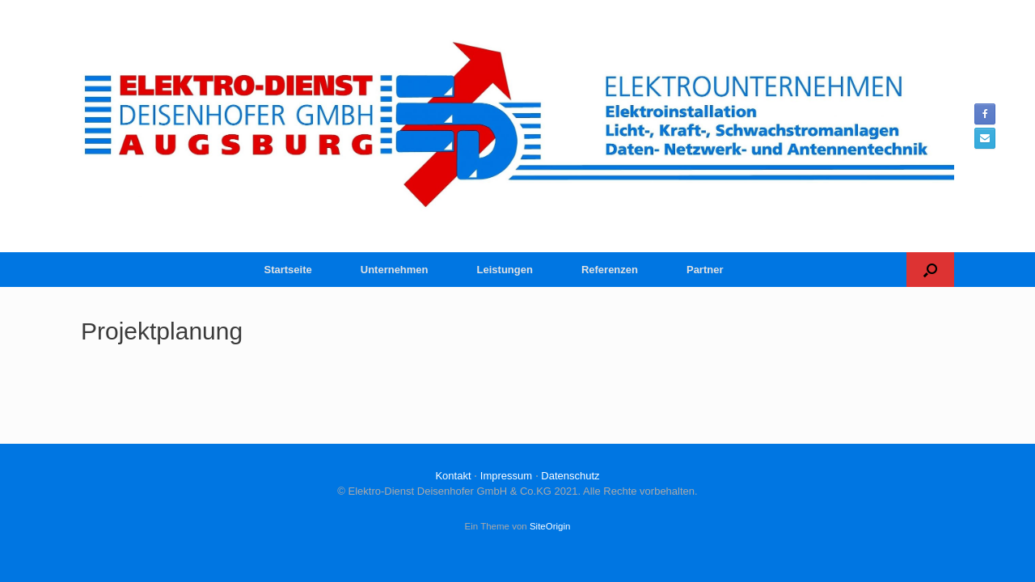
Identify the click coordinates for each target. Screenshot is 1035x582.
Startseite (288, 270)
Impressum (506, 476)
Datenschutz (570, 476)
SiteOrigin (550, 526)
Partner (705, 270)
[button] (930, 269)
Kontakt (453, 476)
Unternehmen (395, 270)
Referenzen (609, 270)
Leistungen (505, 270)
